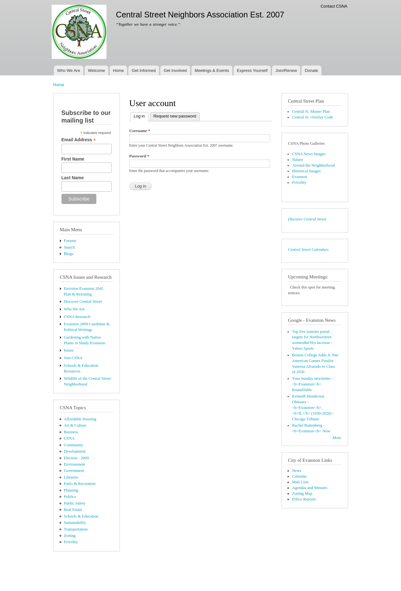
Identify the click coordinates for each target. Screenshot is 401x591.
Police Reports (304, 499)
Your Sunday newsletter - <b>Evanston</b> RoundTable (312, 384)
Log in (141, 115)
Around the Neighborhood (313, 165)
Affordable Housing (80, 419)
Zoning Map (302, 493)
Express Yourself (252, 70)
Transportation (75, 529)
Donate (311, 70)
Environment (74, 464)
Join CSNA (73, 358)
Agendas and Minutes (309, 488)
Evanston (299, 177)
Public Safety (75, 503)
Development (75, 451)
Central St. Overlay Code (312, 117)
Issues (69, 350)
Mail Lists (300, 482)
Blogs (68, 253)
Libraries (71, 477)
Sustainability (75, 522)
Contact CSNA (333, 6)
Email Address (78, 140)
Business (71, 432)
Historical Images (306, 171)
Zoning (69, 535)
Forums (70, 240)
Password (139, 156)
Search (69, 247)
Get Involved (175, 70)
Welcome (96, 70)
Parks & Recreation (79, 483)
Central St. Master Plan (311, 111)
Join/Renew (286, 70)
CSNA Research (77, 317)
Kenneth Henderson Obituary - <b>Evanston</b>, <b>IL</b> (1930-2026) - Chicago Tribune (313, 407)
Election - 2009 (76, 458)
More (337, 437)
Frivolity (71, 542)
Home (118, 70)
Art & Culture (75, 425)
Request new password (174, 116)
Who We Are (68, 70)
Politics (70, 496)
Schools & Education (81, 516)
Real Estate (73, 509)
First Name (72, 159)
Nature (297, 159)
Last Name (72, 177)
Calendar (299, 476)
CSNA (69, 438)
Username (139, 130)
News (296, 470)
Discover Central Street (83, 301)
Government (74, 470)
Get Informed (144, 70)
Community (73, 445)
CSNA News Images (309, 154)
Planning (71, 490)
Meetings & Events (212, 70)
